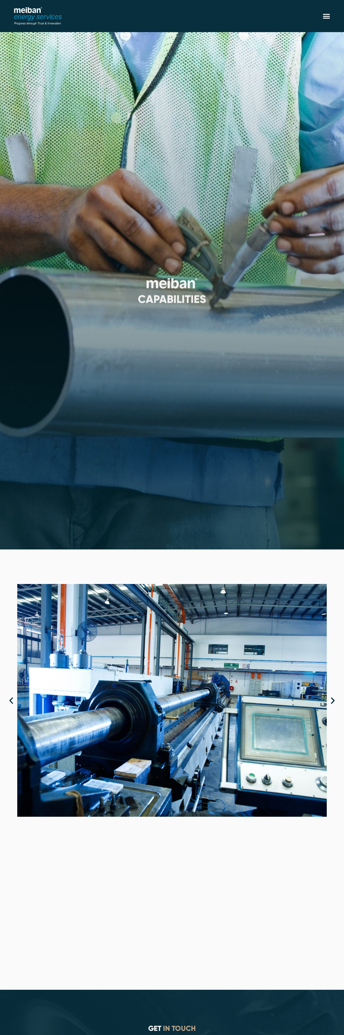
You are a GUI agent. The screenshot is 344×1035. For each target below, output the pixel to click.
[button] (326, 16)
